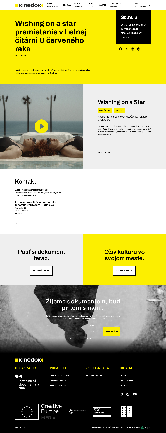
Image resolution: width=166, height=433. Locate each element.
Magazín (103, 5)
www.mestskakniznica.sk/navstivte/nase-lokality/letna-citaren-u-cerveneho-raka (38, 194)
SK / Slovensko (142, 5)
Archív (123, 386)
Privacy (19, 427)
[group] (66, 330)
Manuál (67, 5)
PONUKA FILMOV (58, 381)
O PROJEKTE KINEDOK (115, 5)
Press (123, 376)
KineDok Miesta (58, 386)
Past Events (126, 381)
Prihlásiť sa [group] (111, 331)
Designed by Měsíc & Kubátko (108, 427)
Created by (139, 427)
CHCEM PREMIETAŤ (78, 5)
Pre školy (92, 5)
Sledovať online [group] (41, 270)
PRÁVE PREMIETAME (52, 5)
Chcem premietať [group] (124, 270)
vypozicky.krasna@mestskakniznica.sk (31, 190)
